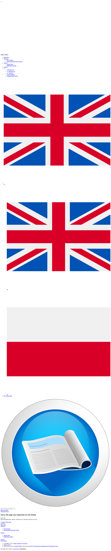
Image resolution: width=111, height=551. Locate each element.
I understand (22, 549)
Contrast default (11, 74)
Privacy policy (7, 544)
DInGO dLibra (18, 546)
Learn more (16, 549)
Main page (3, 524)
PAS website (4, 540)
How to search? (4, 510)
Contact (6, 67)
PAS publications (8, 396)
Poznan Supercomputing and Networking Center (46, 546)
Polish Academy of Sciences (20, 543)
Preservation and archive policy (14, 61)
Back (2, 54)
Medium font (11, 71)
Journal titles (10, 64)
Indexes (6, 63)
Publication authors (11, 65)
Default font (10, 69)
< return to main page (6, 522)
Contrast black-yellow (12, 76)
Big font (10, 73)
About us (6, 58)
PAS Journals (10, 60)
